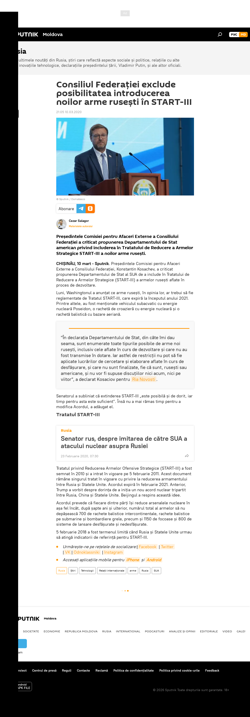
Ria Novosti (143, 379)
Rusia (66, 430)
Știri (73, 570)
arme (133, 570)
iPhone (132, 559)
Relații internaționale (111, 570)
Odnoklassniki (87, 552)
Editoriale (209, 631)
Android (153, 559)
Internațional (128, 631)
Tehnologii (87, 570)
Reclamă (102, 670)
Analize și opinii (182, 631)
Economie (52, 631)
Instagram (113, 552)
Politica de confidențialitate (133, 670)
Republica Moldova (81, 631)
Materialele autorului (81, 226)
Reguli (66, 670)
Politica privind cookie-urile (179, 670)
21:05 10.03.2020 (69, 112)
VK (67, 552)
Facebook (147, 546)
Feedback (212, 670)
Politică (11, 631)
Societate (31, 631)
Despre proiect (16, 670)
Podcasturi (154, 631)
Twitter (167, 546)
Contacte (83, 670)
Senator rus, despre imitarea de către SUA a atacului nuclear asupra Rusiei (124, 442)
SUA (156, 570)
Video (227, 631)
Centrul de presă (44, 670)
